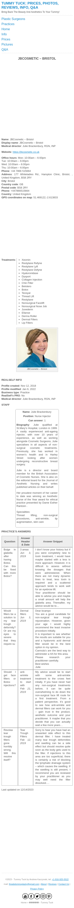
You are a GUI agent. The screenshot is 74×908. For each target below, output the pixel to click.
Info (4, 34)
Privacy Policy (37, 889)
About (44, 884)
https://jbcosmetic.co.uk (26, 151)
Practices (8, 24)
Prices (6, 39)
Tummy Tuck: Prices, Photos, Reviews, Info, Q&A (30, 5)
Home (6, 29)
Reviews (52, 884)
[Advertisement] (54, 26)
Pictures (7, 44)
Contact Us (63, 884)
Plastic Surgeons (13, 19)
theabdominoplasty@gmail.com (24, 884)
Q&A (5, 49)
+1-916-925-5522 (60, 879)
